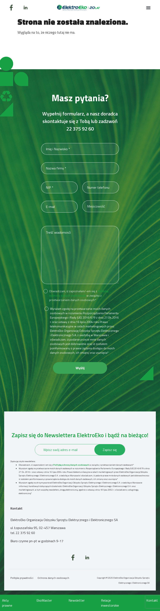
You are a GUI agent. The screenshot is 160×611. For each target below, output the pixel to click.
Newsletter (77, 600)
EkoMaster (44, 600)
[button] (148, 7)
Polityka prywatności (21, 578)
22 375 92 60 (80, 128)
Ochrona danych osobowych (53, 578)
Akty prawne (7, 603)
